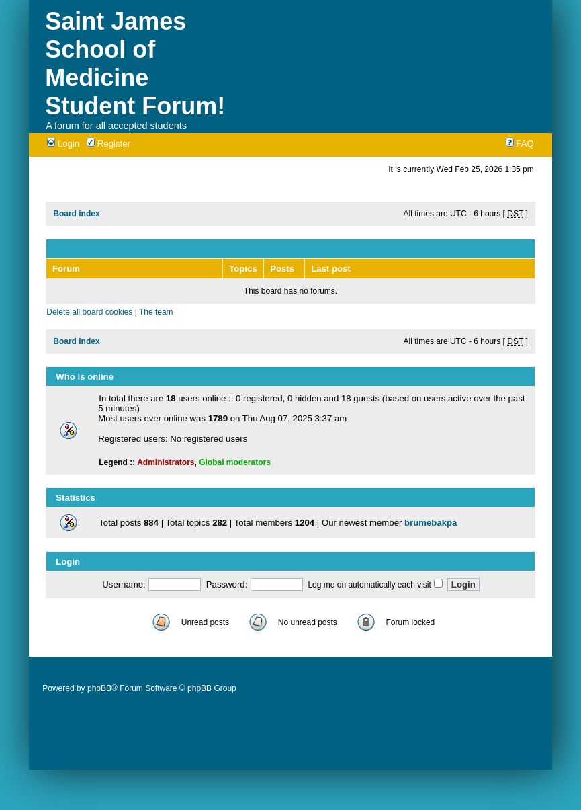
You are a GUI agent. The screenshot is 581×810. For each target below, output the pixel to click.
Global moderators (235, 462)
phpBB (99, 688)
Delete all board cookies (89, 312)
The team (156, 312)
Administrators (165, 462)
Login (63, 143)
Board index (76, 213)
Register (108, 143)
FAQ (520, 143)
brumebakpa (430, 523)
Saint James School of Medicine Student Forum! (135, 63)
